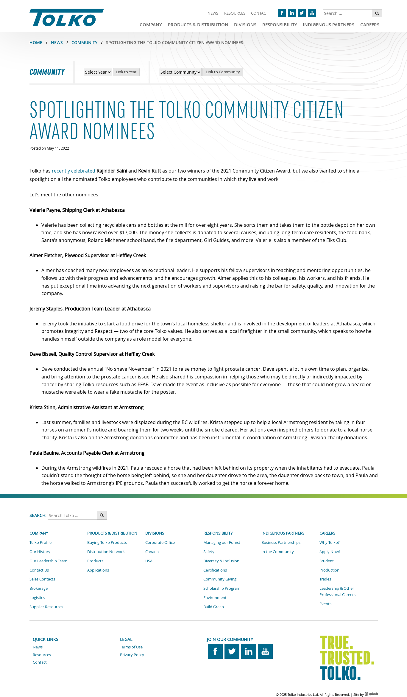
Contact (259, 13)
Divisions (245, 24)
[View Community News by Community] (180, 72)
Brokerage (38, 588)
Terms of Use (131, 647)
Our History (39, 551)
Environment (215, 597)
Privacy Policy (132, 654)
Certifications (215, 570)
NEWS (57, 42)
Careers (369, 24)
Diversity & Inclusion (221, 561)
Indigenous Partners (328, 24)
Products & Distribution (198, 24)
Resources (234, 13)
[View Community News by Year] (98, 72)
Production (329, 570)
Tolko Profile (40, 542)
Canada (152, 551)
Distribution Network (106, 551)
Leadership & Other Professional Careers (337, 591)
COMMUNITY (84, 42)
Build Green (213, 606)
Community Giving (219, 579)
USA (148, 561)
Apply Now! (329, 551)
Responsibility (279, 24)
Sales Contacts (42, 579)
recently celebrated (73, 170)
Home (35, 42)
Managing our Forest (221, 542)
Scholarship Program (221, 588)
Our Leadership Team (48, 561)
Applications (98, 570)
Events (325, 603)
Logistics (37, 597)
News (213, 13)
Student (326, 561)
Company (151, 24)
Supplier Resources (46, 606)
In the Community (277, 551)
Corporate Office (160, 542)
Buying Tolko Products (107, 542)
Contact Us (39, 570)
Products (95, 561)
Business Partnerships (280, 542)
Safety (208, 551)
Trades (325, 579)
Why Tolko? (329, 542)
